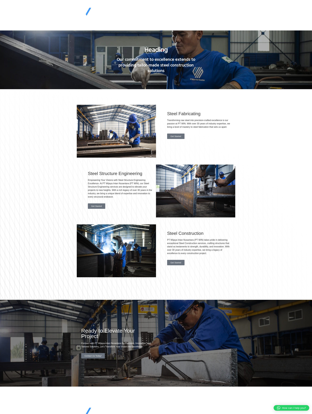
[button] (291, 408)
